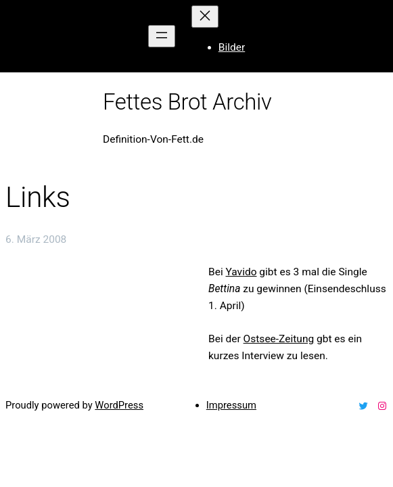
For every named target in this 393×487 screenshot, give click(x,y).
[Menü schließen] (204, 16)
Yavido (241, 272)
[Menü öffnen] (161, 36)
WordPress (119, 405)
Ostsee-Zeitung (279, 339)
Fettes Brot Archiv (187, 102)
